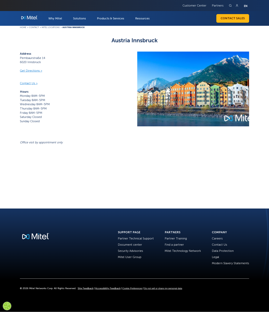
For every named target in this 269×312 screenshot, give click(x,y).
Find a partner (174, 244)
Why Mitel (55, 18)
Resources (142, 18)
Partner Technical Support (136, 238)
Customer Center (194, 5)
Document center (130, 244)
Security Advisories (130, 251)
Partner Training (176, 238)
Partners (218, 5)
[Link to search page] (230, 5)
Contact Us (219, 244)
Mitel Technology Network (183, 251)
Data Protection (223, 251)
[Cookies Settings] (7, 306)
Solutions (79, 18)
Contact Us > (29, 83)
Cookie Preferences (132, 288)
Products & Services (110, 18)
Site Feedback (85, 288)
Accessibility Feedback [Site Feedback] (108, 288)
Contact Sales (233, 18)
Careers (217, 238)
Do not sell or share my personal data (163, 288)
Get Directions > (31, 70)
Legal (215, 257)
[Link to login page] (237, 5)
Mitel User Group (129, 257)
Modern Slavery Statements (230, 263)
